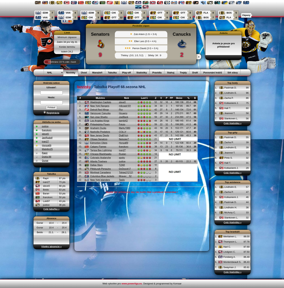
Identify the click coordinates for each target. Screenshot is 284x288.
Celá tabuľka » (51, 209)
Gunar (45, 160)
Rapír (45, 153)
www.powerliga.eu (132, 283)
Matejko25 (47, 149)
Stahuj (170, 72)
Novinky (70, 72)
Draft (195, 72)
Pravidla (157, 72)
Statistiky (141, 72)
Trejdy (183, 72)
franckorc (46, 130)
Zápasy (246, 15)
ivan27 (45, 141)
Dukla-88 (46, 156)
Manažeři (97, 72)
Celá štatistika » (232, 123)
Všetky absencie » (51, 246)
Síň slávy (232, 72)
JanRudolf (47, 137)
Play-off (126, 72)
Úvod (84, 72)
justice (45, 126)
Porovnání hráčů (212, 72)
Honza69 (46, 145)
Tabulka (112, 72)
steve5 (45, 133)
